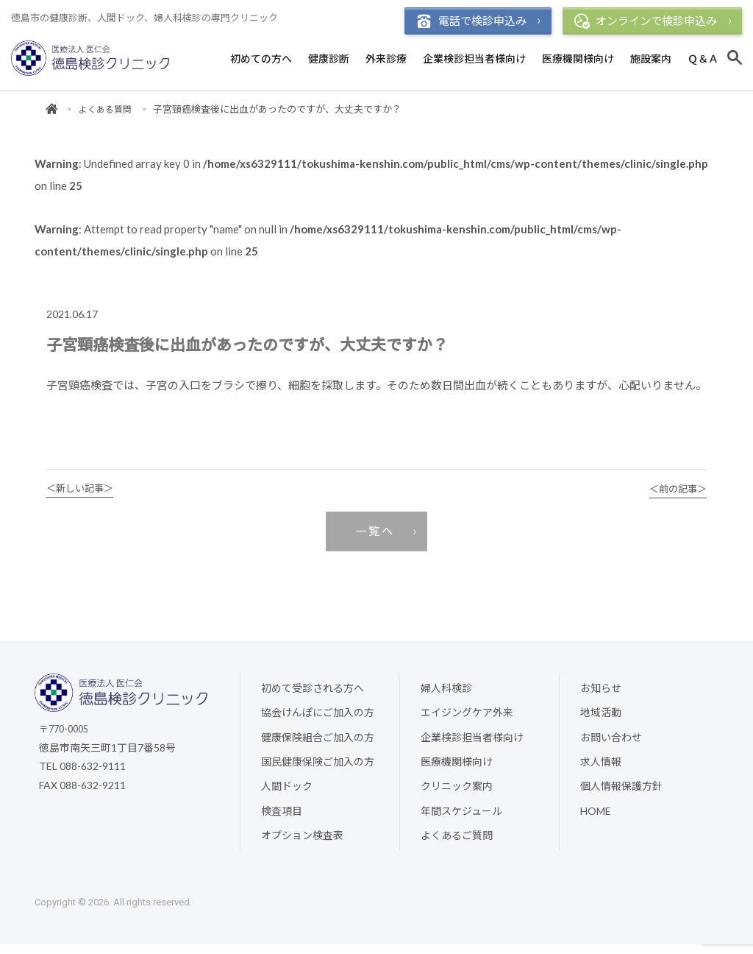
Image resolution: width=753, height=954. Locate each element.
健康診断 (328, 58)
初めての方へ (261, 58)
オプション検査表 (302, 844)
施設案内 (650, 58)
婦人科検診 (446, 696)
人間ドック (287, 795)
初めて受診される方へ (312, 696)
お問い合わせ (611, 746)
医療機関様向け (578, 58)
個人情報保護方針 (621, 795)
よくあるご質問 (457, 844)
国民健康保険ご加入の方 (317, 770)
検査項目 (281, 819)
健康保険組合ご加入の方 (317, 746)
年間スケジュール (461, 819)
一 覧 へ (373, 537)
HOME (595, 819)
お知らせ (600, 696)
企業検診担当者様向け (474, 58)
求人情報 (600, 770)
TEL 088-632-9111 (82, 774)
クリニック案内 (457, 795)
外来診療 (386, 58)
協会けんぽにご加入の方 (317, 721)
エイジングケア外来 (467, 721)
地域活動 (600, 721)
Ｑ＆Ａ (703, 58)
